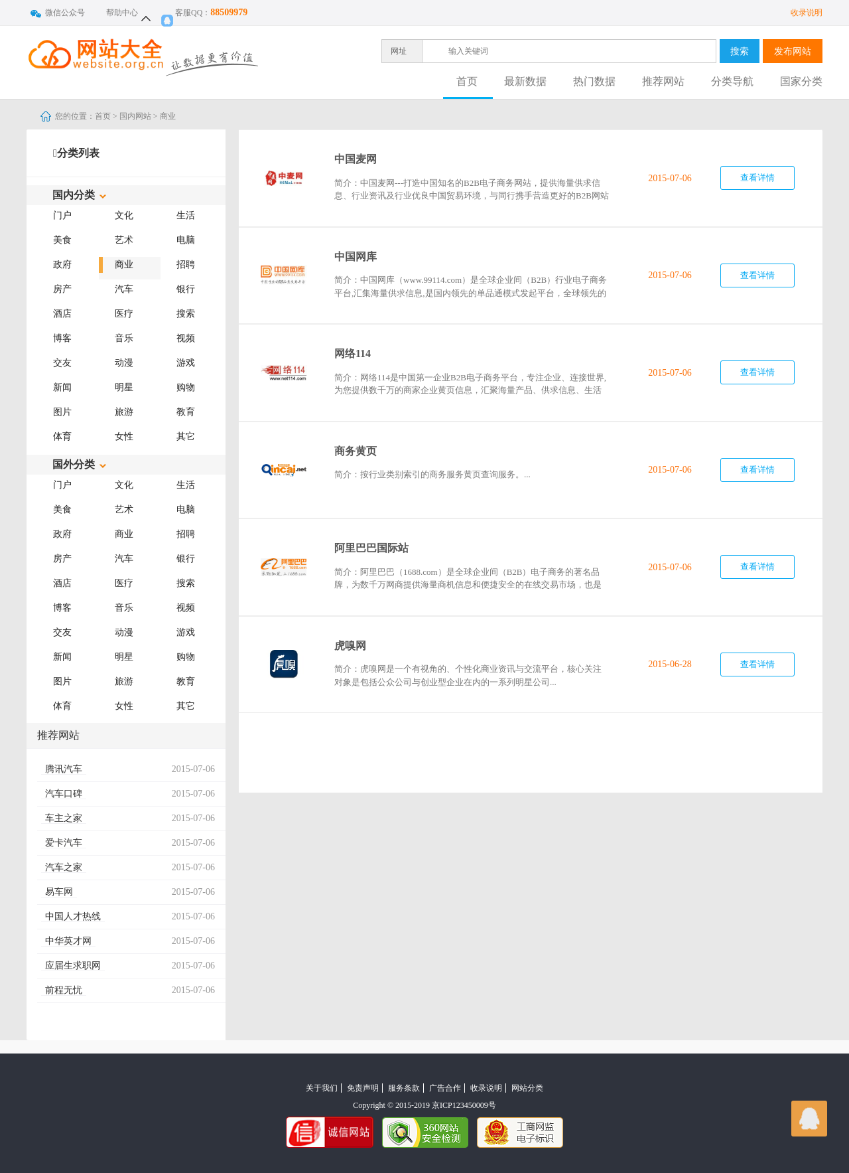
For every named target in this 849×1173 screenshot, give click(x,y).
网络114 (352, 353)
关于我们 (322, 1088)
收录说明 (806, 12)
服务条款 (404, 1088)
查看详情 (757, 178)
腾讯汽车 (63, 769)
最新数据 (525, 81)
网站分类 (527, 1088)
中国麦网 (355, 159)
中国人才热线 (73, 916)
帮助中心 (122, 12)
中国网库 (355, 256)
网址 (399, 51)
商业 (168, 116)
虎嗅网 (350, 645)
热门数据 (594, 81)
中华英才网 (68, 941)
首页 (467, 81)
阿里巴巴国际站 (371, 548)
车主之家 (63, 818)
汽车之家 (63, 867)
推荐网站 (663, 81)
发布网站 (792, 51)
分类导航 (732, 81)
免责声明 (363, 1088)
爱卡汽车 (63, 843)
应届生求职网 (73, 966)
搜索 (739, 51)
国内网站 (135, 116)
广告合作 (445, 1088)
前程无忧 (63, 990)
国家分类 (801, 81)
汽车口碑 (63, 794)
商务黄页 (355, 451)
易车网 (59, 892)
